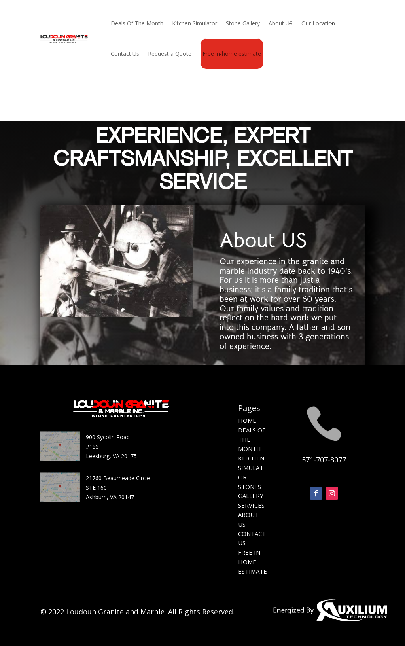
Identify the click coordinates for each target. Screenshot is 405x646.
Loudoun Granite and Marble (115, 611)
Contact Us (125, 53)
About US (281, 23)
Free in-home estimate (231, 53)
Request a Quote (169, 53)
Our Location (318, 23)
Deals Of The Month (137, 23)
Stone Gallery (243, 23)
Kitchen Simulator (194, 23)
